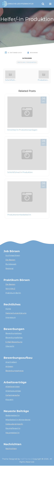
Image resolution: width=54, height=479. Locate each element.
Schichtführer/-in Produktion (20, 172)
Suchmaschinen (13, 255)
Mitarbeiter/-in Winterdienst (18, 420)
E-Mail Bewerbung (14, 342)
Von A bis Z (10, 289)
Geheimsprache (13, 395)
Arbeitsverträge (13, 387)
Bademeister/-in (13, 415)
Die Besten (10, 260)
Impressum (11, 317)
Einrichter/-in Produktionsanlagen (22, 130)
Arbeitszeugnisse (13, 391)
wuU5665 (34, 52)
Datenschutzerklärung (16, 313)
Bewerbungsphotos (14, 371)
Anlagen (9, 366)
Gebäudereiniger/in (14, 424)
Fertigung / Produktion (27, 62)
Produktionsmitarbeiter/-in (19, 215)
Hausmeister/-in (12, 433)
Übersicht (10, 346)
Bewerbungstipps (14, 333)
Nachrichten (11, 449)
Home (8, 309)
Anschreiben (11, 362)
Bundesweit (11, 264)
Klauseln (9, 400)
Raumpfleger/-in (13, 428)
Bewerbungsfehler (14, 338)
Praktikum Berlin (13, 293)
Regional (10, 268)
